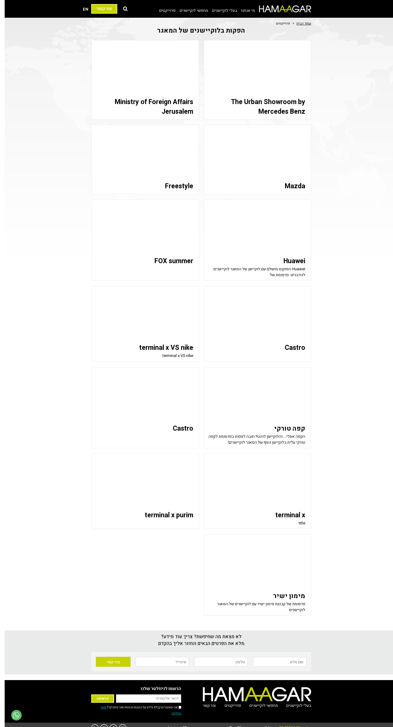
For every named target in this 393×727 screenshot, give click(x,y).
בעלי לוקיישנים (220, 10)
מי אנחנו (243, 10)
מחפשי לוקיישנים (189, 10)
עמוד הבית (299, 23)
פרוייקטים (162, 10)
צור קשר (99, 9)
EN (81, 9)
